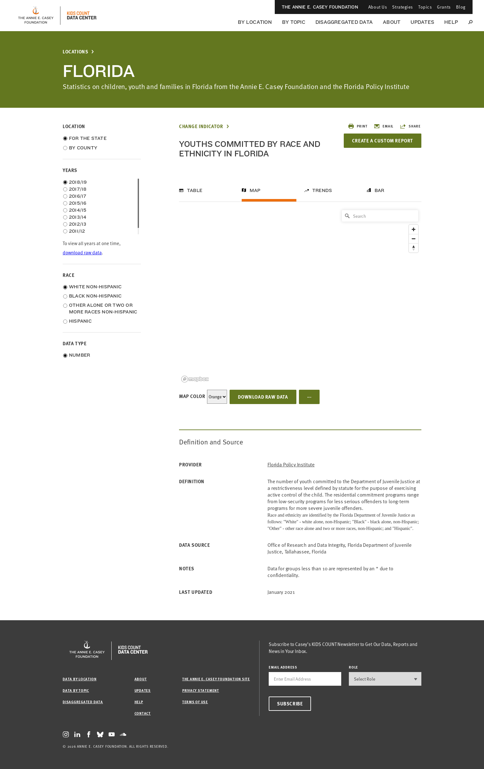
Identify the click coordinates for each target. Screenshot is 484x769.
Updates (422, 22)
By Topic (293, 22)
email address (283, 667)
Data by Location (79, 678)
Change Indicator (201, 126)
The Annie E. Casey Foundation (320, 7)
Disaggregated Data (344, 22)
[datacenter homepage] (81, 15)
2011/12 (77, 231)
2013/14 (77, 217)
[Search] (380, 216)
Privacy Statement (200, 690)
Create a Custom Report (382, 140)
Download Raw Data (263, 396)
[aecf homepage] (35, 15)
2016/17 (77, 196)
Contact (143, 713)
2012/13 (77, 224)
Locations (75, 51)
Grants (444, 6)
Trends (322, 190)
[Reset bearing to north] (413, 247)
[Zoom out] (413, 238)
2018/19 (78, 182)
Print (357, 126)
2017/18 (78, 189)
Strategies (402, 6)
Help (451, 22)
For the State (88, 138)
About (391, 22)
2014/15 (77, 210)
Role (353, 667)
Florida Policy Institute (291, 464)
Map (255, 190)
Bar (379, 190)
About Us (377, 6)
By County (83, 148)
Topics (425, 6)
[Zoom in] (413, 229)
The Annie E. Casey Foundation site (216, 678)
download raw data (82, 252)
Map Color (192, 396)
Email (383, 126)
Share (410, 126)
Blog (461, 6)
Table (194, 190)
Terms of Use (195, 701)
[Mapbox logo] (195, 379)
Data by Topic (76, 690)
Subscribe (290, 703)
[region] (300, 296)
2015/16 (77, 203)
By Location (255, 22)
